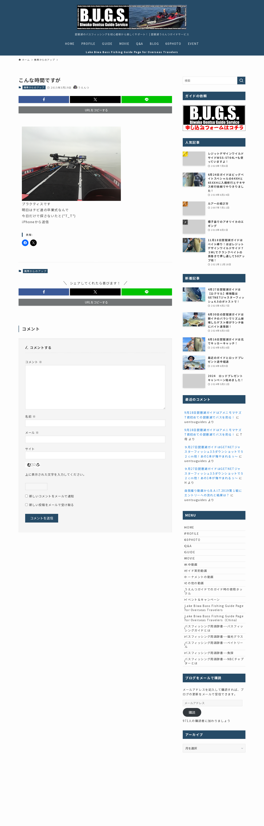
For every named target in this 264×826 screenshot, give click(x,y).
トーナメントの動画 (201, 597)
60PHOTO (195, 546)
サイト (30, 449)
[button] (44, 99)
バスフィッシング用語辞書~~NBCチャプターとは (213, 713)
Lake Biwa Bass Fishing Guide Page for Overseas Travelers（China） (212, 652)
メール (32, 432)
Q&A (190, 554)
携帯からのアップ (34, 87)
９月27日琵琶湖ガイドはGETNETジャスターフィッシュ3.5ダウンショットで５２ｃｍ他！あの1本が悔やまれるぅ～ (214, 451)
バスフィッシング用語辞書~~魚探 (211, 703)
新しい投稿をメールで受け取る (51, 504)
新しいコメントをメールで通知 (51, 496)
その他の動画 (196, 606)
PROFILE (194, 537)
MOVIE (192, 571)
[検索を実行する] (241, 80)
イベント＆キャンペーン (204, 627)
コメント (33, 362)
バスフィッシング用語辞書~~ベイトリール (215, 692)
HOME (192, 528)
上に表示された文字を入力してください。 (55, 474)
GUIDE (192, 563)
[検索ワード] (214, 80)
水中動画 (193, 580)
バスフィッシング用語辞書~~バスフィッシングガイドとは (215, 667)
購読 (192, 765)
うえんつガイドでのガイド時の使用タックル (214, 616)
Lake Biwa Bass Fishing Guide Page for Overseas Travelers (212, 638)
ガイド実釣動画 (198, 589)
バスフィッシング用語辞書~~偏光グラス (215, 679)
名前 (30, 416)
